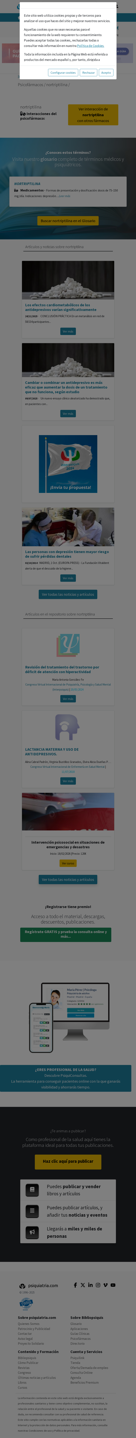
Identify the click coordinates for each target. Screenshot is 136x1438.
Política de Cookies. (90, 42)
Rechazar (88, 69)
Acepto (106, 69)
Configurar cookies (63, 69)
